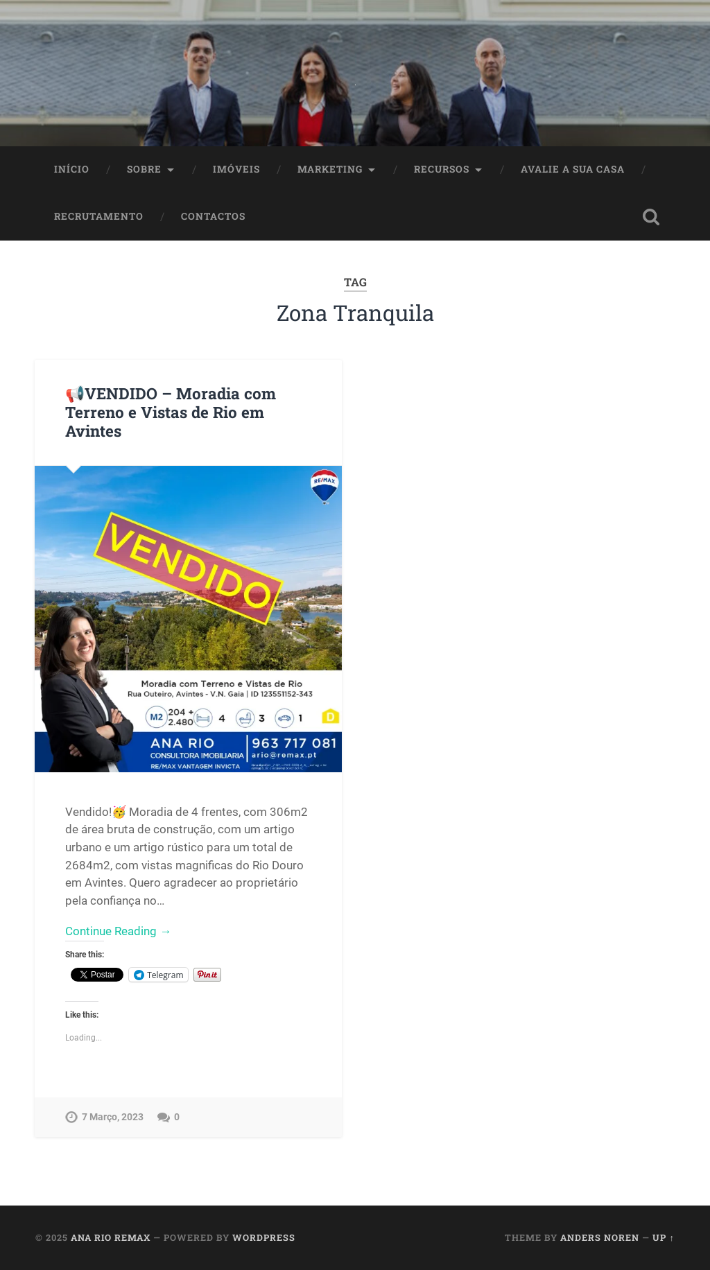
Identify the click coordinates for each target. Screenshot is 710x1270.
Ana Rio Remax (110, 1237)
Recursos (441, 169)
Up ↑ (663, 1237)
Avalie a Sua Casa (573, 169)
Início (71, 169)
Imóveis (236, 169)
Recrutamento (99, 216)
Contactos (213, 216)
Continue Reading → (118, 931)
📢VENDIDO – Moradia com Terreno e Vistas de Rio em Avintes (170, 412)
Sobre (144, 169)
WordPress (263, 1237)
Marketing (330, 169)
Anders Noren (599, 1237)
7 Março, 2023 (113, 1117)
